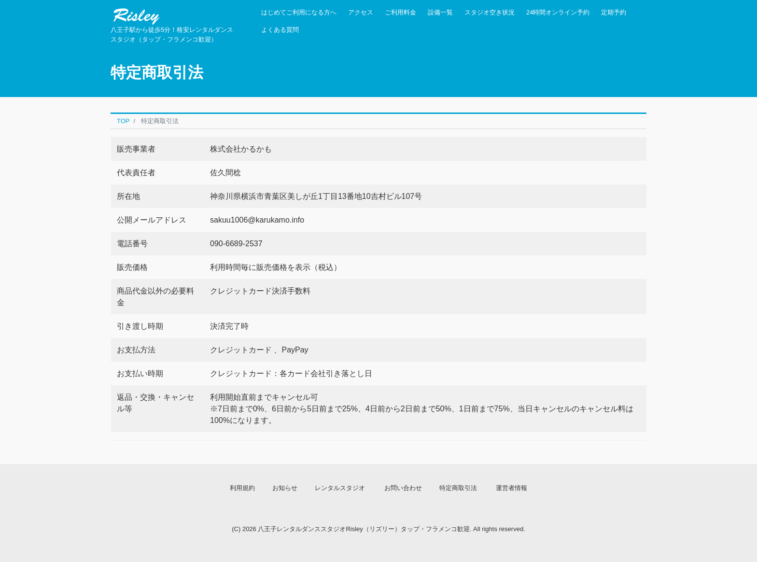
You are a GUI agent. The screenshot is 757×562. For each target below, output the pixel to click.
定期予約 (613, 12)
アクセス (360, 12)
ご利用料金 (400, 12)
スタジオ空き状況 (489, 12)
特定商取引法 (458, 488)
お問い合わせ (403, 488)
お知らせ (284, 488)
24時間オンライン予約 (557, 12)
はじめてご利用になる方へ (298, 12)
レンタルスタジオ (340, 488)
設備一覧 (440, 12)
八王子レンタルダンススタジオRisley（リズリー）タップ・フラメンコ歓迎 (363, 529)
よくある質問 (280, 29)
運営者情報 (511, 488)
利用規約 (242, 488)
